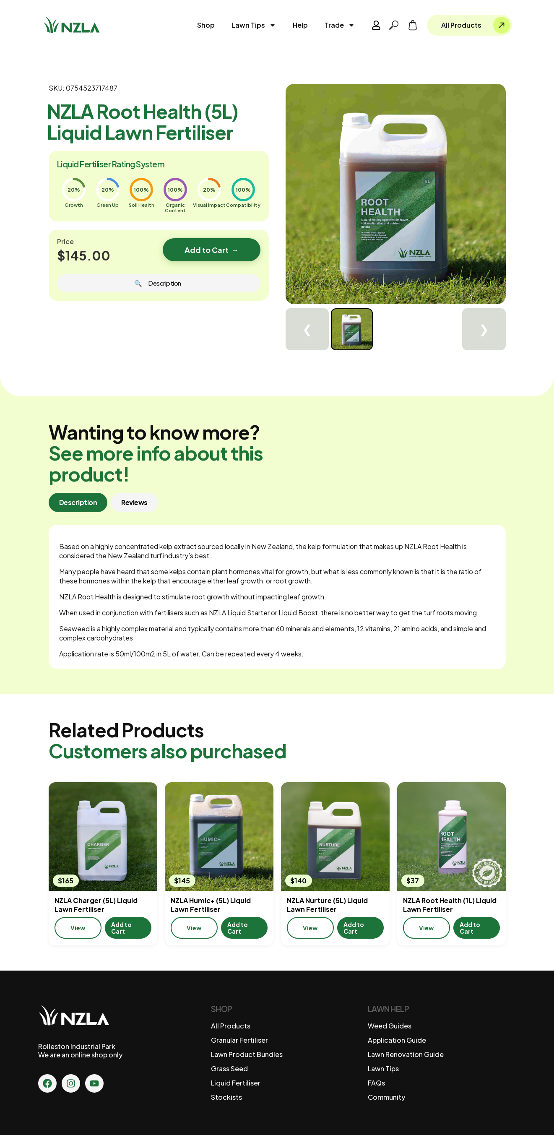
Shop (206, 25)
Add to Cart (212, 250)
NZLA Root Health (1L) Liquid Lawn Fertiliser (450, 905)
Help (300, 25)
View (77, 928)
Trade (340, 25)
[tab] (78, 502)
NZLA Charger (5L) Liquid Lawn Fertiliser (96, 905)
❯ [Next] (484, 329)
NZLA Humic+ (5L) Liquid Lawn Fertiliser (211, 905)
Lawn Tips (253, 25)
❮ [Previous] (307, 329)
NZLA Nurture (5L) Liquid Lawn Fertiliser (327, 905)
